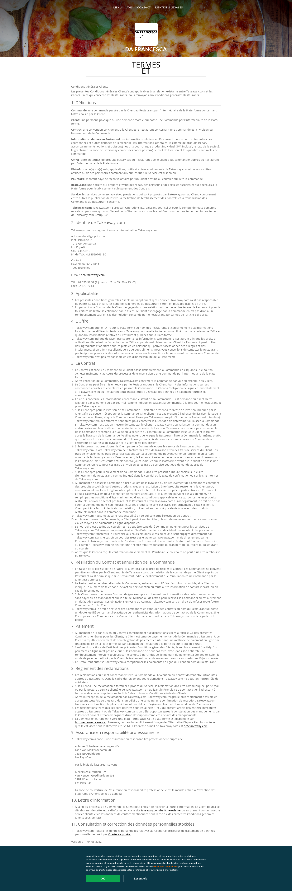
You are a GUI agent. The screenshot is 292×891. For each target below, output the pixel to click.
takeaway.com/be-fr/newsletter (161, 810)
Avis (129, 7)
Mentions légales (169, 7)
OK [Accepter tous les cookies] (103, 878)
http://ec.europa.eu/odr (90, 722)
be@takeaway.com (93, 275)
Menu (117, 7)
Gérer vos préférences (165, 866)
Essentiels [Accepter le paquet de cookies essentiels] (140, 878)
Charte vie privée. (119, 834)
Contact (144, 7)
